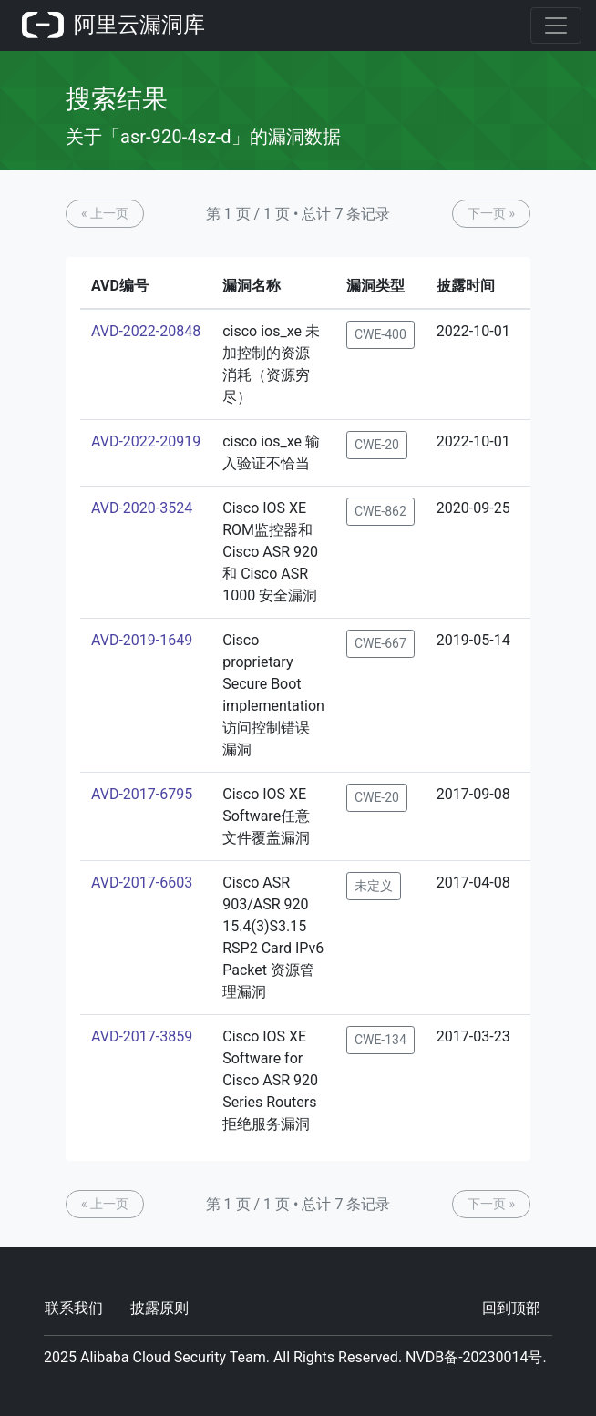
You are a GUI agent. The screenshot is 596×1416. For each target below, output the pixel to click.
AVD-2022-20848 (145, 331)
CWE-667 (380, 643)
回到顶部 (511, 1308)
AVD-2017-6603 (141, 882)
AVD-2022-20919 (145, 441)
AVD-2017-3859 (141, 1036)
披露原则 (159, 1308)
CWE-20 (377, 444)
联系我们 (74, 1308)
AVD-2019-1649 (141, 640)
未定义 (374, 885)
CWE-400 (380, 334)
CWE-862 (380, 511)
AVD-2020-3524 (141, 508)
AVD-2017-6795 (141, 794)
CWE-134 (380, 1039)
